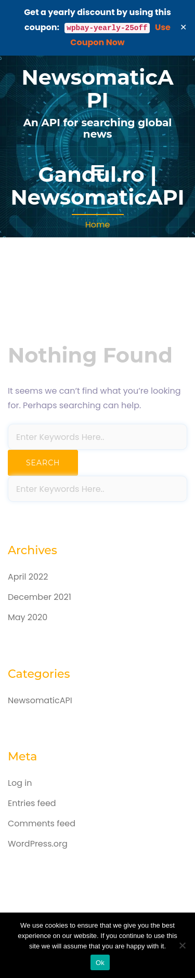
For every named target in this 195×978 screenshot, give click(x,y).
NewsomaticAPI (97, 88)
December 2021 (39, 597)
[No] (182, 945)
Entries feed (32, 803)
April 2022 (28, 577)
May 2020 (27, 617)
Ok (100, 963)
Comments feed (41, 823)
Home (97, 225)
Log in (20, 783)
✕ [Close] (183, 27)
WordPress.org (38, 844)
